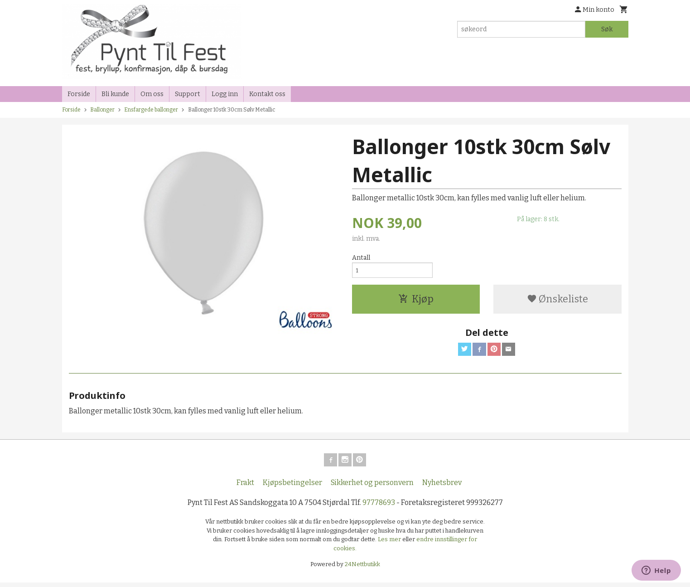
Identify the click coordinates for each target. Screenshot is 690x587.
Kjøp (416, 301)
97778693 (378, 507)
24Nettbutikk (362, 568)
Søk (607, 29)
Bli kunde (115, 94)
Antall (361, 258)
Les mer (390, 543)
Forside (79, 94)
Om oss (152, 94)
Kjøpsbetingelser (292, 487)
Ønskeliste (557, 301)
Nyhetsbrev (442, 487)
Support (187, 94)
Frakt (245, 487)
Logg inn (225, 94)
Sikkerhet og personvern (372, 487)
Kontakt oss (267, 94)
